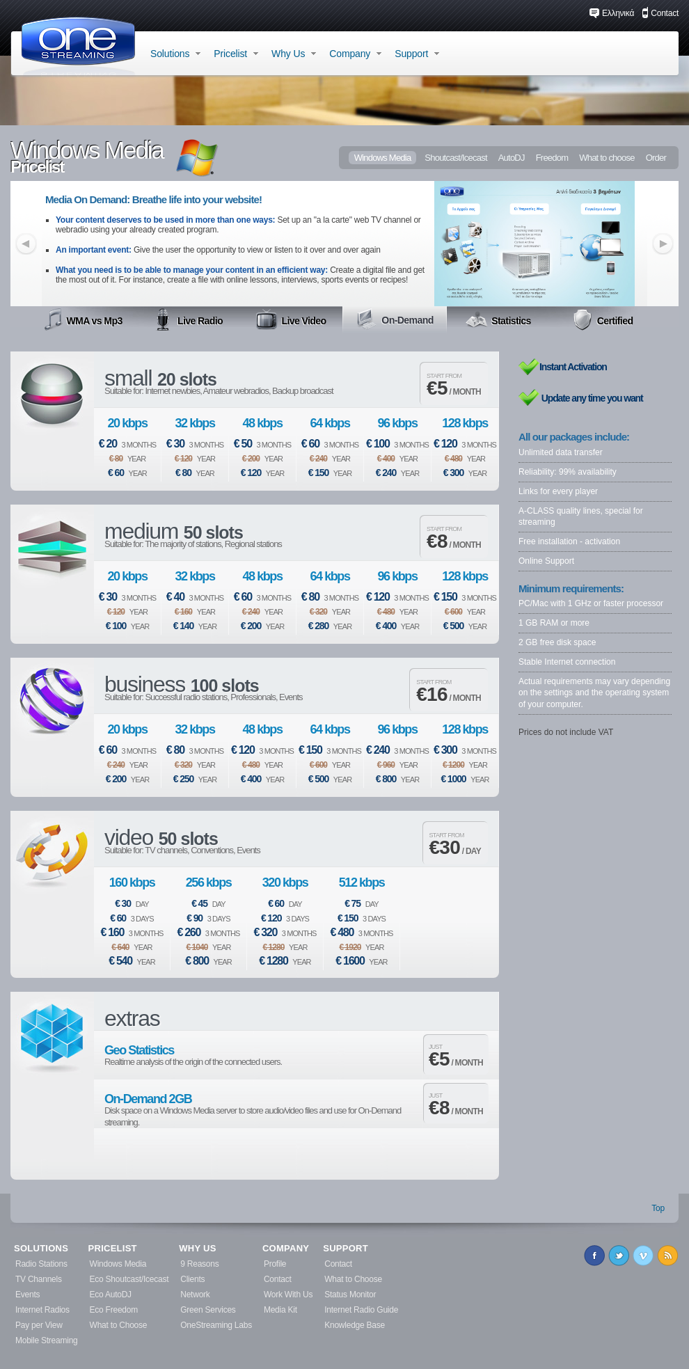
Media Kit (280, 1310)
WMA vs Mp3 (83, 319)
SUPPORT (345, 1248)
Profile (275, 1264)
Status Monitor (350, 1294)
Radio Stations (41, 1264)
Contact (660, 13)
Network (194, 1294)
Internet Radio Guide (361, 1310)
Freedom (552, 157)
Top (658, 1208)
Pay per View (39, 1325)
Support (417, 53)
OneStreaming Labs (216, 1325)
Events (27, 1294)
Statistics (498, 319)
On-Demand (394, 319)
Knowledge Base (354, 1325)
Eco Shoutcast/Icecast (129, 1279)
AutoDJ (511, 157)
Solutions (175, 53)
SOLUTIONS (41, 1248)
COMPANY (285, 1248)
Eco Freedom (114, 1310)
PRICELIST (112, 1248)
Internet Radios (42, 1310)
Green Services (207, 1310)
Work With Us (288, 1294)
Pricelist (236, 53)
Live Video (290, 319)
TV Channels (38, 1279)
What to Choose (119, 1325)
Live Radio (187, 319)
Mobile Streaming (46, 1340)
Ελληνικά (611, 13)
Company (355, 53)
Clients (192, 1279)
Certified (602, 319)
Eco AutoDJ (111, 1294)
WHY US (197, 1248)
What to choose (606, 157)
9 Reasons (199, 1264)
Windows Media (382, 157)
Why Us (293, 53)
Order (656, 157)
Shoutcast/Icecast (455, 157)
